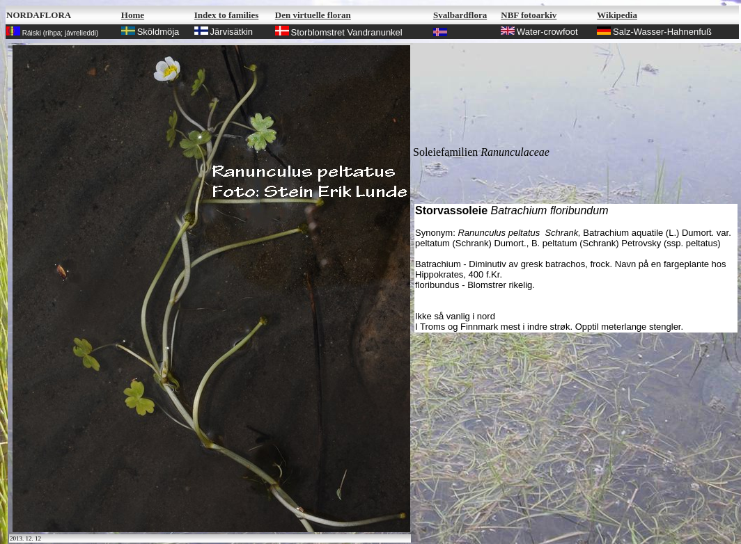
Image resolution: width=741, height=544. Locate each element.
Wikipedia (617, 15)
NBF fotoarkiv (528, 15)
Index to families (226, 15)
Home (132, 15)
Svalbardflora (460, 15)
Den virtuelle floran (313, 15)
